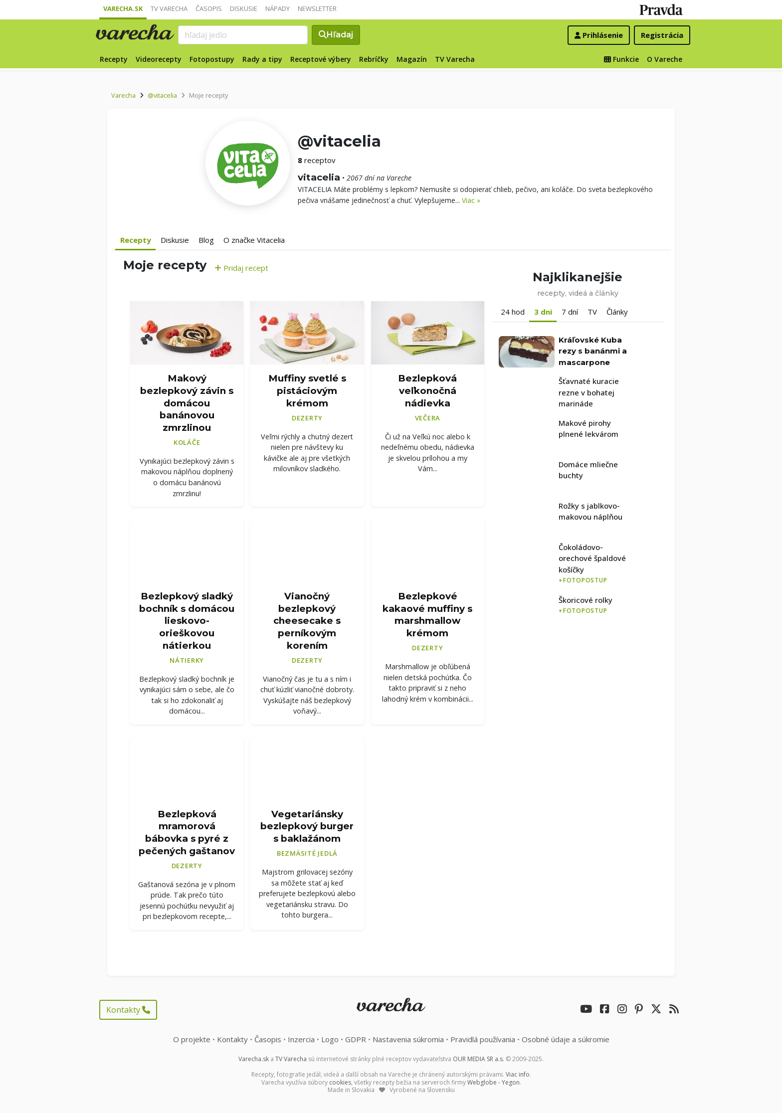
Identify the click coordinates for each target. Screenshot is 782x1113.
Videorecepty (159, 59)
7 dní (570, 312)
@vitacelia (162, 95)
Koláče (187, 442)
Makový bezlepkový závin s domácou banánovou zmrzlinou (186, 402)
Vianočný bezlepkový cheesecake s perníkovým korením (307, 620)
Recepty (114, 59)
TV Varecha (169, 8)
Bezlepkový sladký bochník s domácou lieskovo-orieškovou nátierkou (186, 620)
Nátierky (187, 660)
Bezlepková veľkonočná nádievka (427, 390)
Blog (206, 240)
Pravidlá (482, 1039)
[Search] (243, 34)
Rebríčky (374, 59)
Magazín (411, 59)
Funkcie (621, 59)
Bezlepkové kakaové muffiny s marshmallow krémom (427, 614)
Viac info (518, 1074)
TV (592, 312)
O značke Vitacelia (254, 240)
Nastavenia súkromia (408, 1039)
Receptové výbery (320, 59)
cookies (340, 1082)
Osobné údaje (565, 1039)
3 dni (543, 312)
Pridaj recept (241, 268)
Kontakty (128, 1009)
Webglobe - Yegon (493, 1082)
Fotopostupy (212, 59)
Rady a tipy (262, 59)
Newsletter (317, 8)
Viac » (471, 200)
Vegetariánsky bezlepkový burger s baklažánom (307, 826)
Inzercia (301, 1039)
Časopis (209, 8)
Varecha (123, 95)
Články (617, 312)
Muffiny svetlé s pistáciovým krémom (307, 390)
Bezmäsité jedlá (307, 853)
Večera (428, 417)
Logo (330, 1039)
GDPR (355, 1039)
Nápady (277, 8)
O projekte (191, 1039)
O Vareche (664, 59)
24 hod (513, 312)
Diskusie (243, 8)
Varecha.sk (123, 8)
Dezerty (307, 417)
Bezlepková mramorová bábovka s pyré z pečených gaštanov (187, 832)
